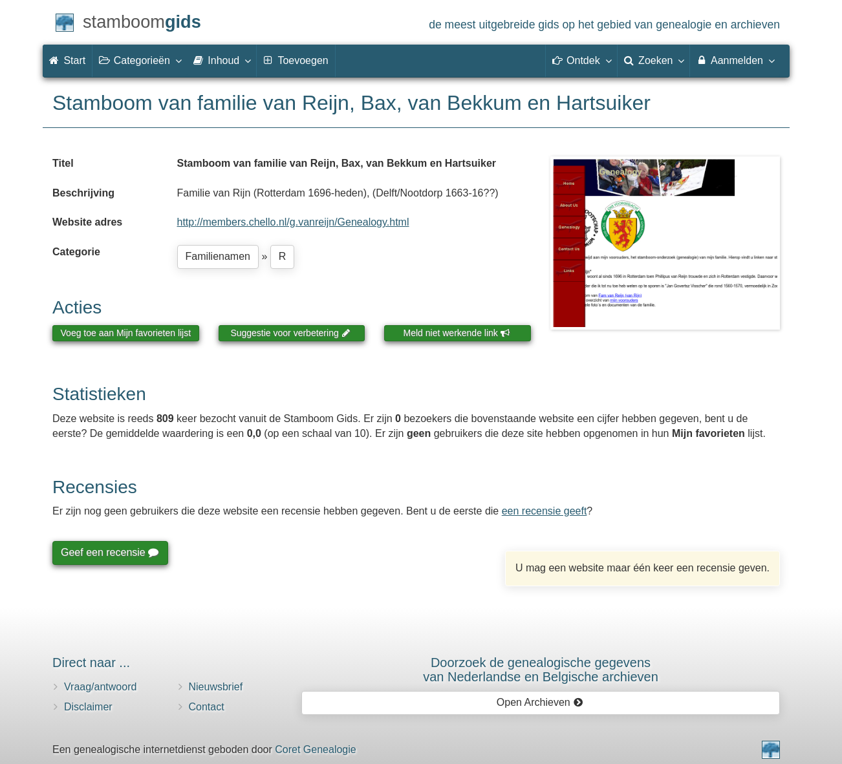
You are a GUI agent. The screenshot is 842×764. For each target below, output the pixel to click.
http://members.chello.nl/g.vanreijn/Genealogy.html (293, 222)
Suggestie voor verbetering (290, 333)
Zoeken (654, 60)
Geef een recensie (109, 552)
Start (67, 60)
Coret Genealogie (315, 749)
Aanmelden (734, 60)
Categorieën (139, 60)
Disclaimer (88, 706)
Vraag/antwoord (100, 686)
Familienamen (218, 256)
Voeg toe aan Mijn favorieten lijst (126, 333)
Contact (206, 706)
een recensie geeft (544, 510)
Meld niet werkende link (457, 333)
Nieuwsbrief (216, 686)
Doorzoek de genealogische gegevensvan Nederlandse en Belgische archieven (540, 669)
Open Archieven (540, 702)
